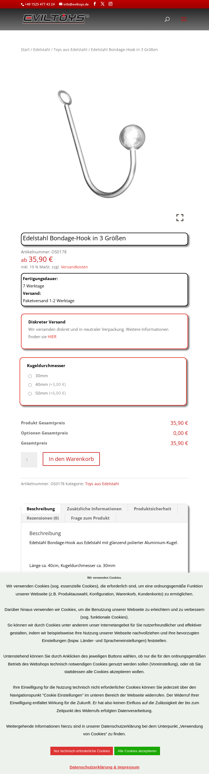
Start (25, 49)
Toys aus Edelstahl (70, 49)
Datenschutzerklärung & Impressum (105, 767)
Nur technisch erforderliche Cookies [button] (82, 751)
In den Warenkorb (71, 459)
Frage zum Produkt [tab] (90, 518)
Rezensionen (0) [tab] (43, 518)
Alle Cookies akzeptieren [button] (137, 751)
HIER (52, 336)
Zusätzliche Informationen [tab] (94, 508)
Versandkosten (74, 267)
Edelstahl (41, 49)
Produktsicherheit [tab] (152, 508)
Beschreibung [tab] (41, 508)
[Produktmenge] (29, 459)
